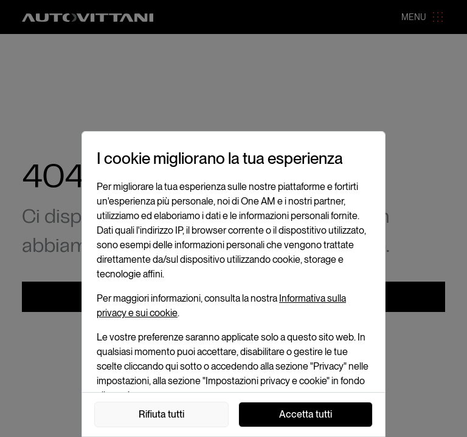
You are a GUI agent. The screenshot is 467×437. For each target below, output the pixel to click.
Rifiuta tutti (161, 414)
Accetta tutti (305, 414)
